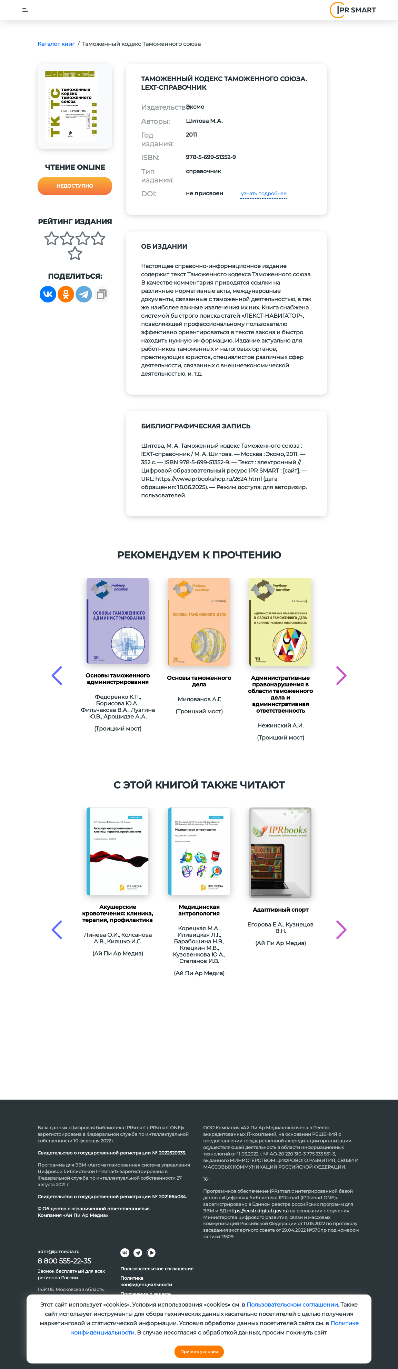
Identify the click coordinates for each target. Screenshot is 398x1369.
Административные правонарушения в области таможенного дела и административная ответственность (280, 694)
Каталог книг (56, 44)
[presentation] (56, 675)
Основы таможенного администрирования (118, 678)
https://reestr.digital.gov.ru (257, 1210)
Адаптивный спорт (280, 909)
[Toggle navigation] (25, 10)
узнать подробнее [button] (263, 193)
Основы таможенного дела (199, 681)
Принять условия (199, 1351)
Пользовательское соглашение (156, 1268)
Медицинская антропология (199, 910)
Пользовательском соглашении (292, 1304)
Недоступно (75, 186)
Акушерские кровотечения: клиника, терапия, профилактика (117, 913)
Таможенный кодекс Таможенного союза (141, 44)
